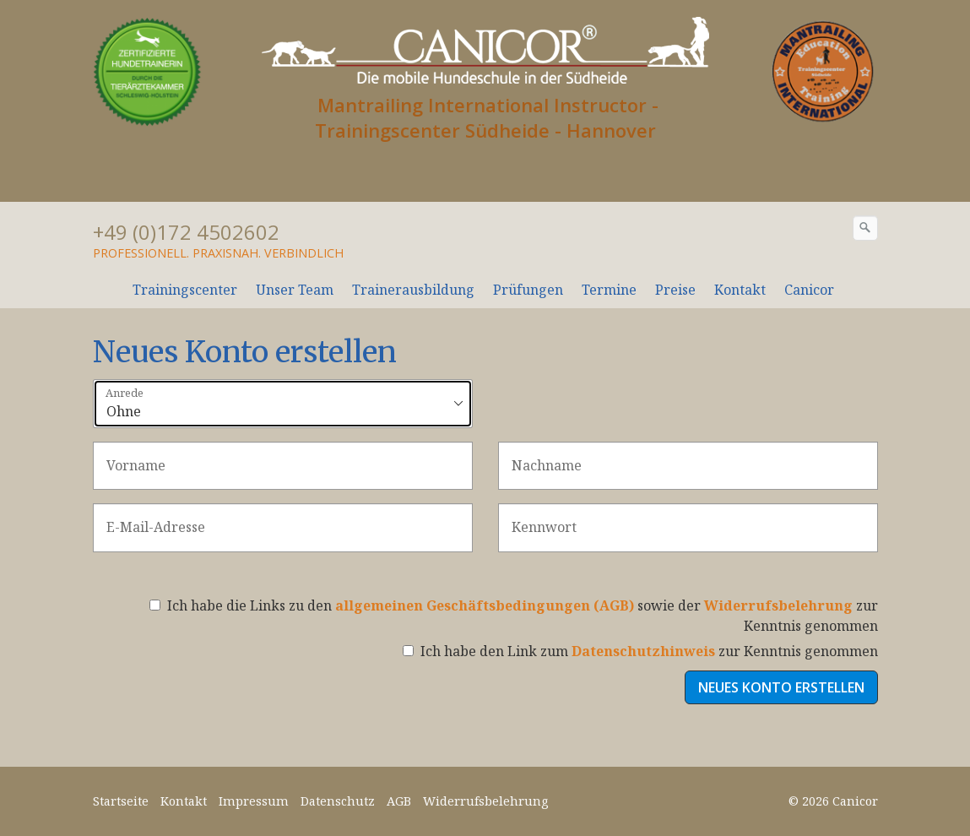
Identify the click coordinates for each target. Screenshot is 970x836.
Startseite (121, 801)
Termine (609, 289)
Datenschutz (338, 801)
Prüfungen (528, 289)
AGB (399, 801)
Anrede (125, 394)
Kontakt (740, 289)
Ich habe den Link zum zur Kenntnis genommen (640, 651)
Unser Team (294, 289)
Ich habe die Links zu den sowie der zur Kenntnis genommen (513, 615)
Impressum (254, 801)
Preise (675, 289)
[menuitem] (185, 289)
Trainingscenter (185, 289)
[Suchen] (865, 228)
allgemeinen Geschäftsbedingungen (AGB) (484, 605)
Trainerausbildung (413, 289)
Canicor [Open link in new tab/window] (809, 289)
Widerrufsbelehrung (778, 605)
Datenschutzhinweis (643, 651)
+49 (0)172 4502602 (186, 232)
